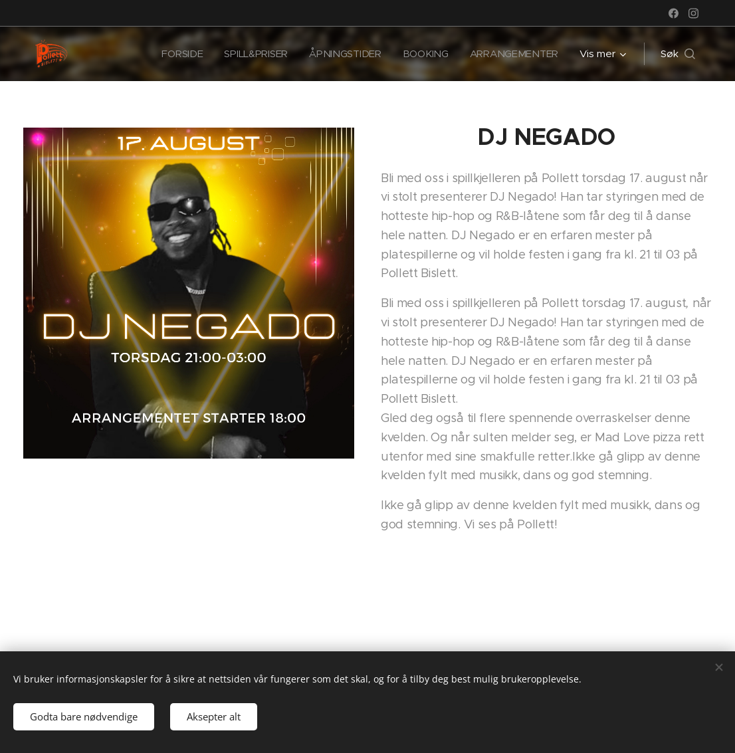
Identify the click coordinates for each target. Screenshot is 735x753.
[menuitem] (177, 53)
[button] (678, 53)
